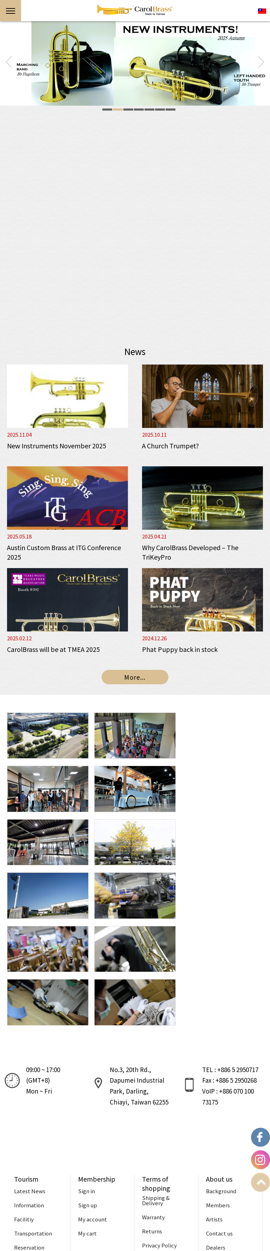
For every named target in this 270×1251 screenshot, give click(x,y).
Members (218, 1098)
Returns (152, 1124)
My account (92, 1112)
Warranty (153, 1110)
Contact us (219, 1126)
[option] (135, 63)
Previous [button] (9, 62)
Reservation (29, 1140)
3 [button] (128, 109)
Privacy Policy (159, 1138)
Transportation (33, 1126)
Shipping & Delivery (156, 1093)
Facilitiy (24, 1112)
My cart (87, 1126)
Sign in (86, 1084)
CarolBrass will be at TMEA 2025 (53, 649)
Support (135, 1192)
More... (135, 677)
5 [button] (149, 109)
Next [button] (260, 62)
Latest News (29, 1084)
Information (29, 1098)
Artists (214, 1112)
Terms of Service (163, 1152)
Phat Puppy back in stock (180, 649)
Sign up (87, 1098)
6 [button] (160, 109)
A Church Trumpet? (170, 445)
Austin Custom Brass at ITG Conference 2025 (64, 552)
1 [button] (107, 109)
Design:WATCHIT (99, 1240)
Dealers (215, 1140)
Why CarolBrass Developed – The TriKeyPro (190, 552)
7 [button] (170, 109)
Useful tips (27, 1154)
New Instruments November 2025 (56, 445)
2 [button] (118, 109)
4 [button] (139, 109)
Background (221, 1084)
